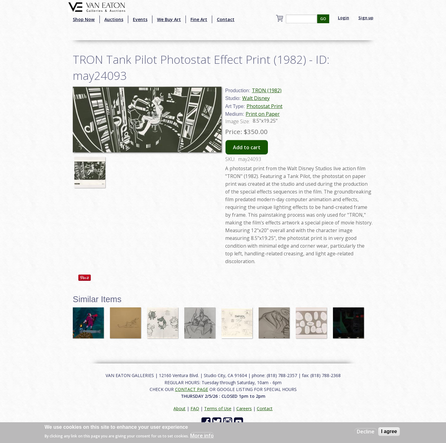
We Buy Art (169, 19)
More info (202, 435)
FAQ (194, 408)
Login (343, 17)
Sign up (365, 17)
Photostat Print (264, 106)
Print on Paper (263, 114)
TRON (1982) (267, 90)
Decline (365, 431)
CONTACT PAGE (191, 389)
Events (140, 19)
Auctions (113, 19)
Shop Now (84, 19)
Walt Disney (256, 98)
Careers (244, 408)
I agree (389, 431)
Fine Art (198, 19)
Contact (225, 19)
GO (323, 18)
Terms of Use (217, 408)
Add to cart (246, 147)
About (179, 408)
